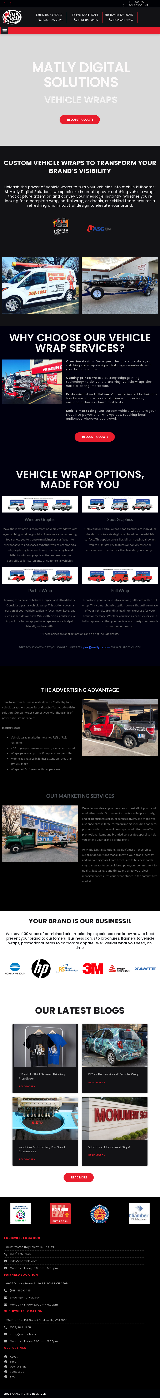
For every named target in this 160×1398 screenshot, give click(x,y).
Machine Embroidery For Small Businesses (42, 1149)
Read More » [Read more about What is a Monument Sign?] (96, 1155)
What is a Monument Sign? (109, 1147)
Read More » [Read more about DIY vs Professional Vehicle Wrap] (96, 1082)
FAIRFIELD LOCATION (21, 1275)
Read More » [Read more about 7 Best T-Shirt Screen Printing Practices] (27, 1086)
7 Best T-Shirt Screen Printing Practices (42, 1076)
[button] (4, 30)
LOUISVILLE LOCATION (22, 1238)
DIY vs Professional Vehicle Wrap (113, 1074)
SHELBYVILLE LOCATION (23, 1311)
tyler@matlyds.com (95, 647)
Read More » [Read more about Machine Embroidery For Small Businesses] (27, 1159)
